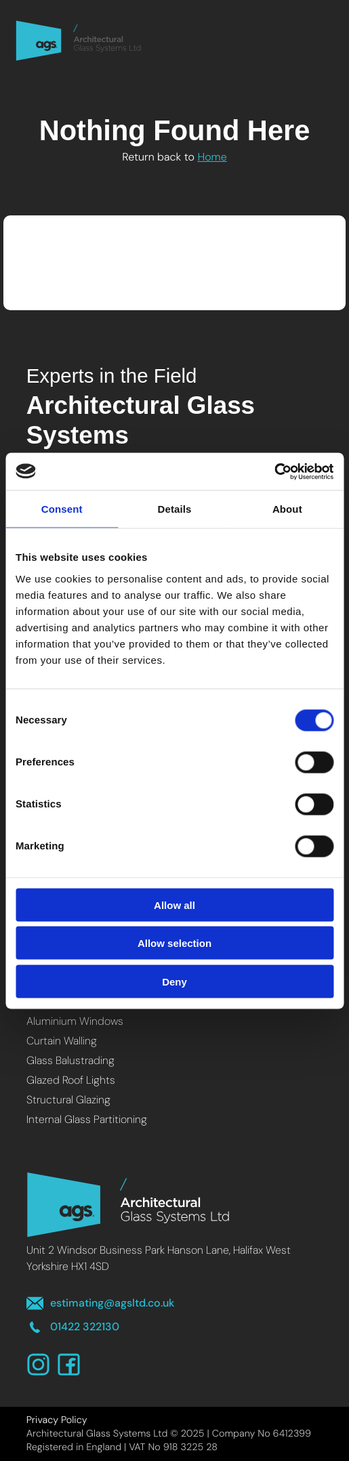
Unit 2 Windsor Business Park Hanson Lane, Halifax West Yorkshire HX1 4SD (158, 1258)
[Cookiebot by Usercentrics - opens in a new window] (274, 471)
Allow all (174, 904)
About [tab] (287, 509)
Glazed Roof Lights (70, 1080)
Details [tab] (175, 509)
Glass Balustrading (70, 1060)
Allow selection (174, 943)
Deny (174, 981)
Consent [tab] (62, 509)
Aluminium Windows (74, 1021)
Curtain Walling (61, 1041)
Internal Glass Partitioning (86, 1119)
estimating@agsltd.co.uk (100, 1303)
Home (211, 157)
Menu (301, 40)
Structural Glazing (68, 1100)
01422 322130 (72, 1327)
